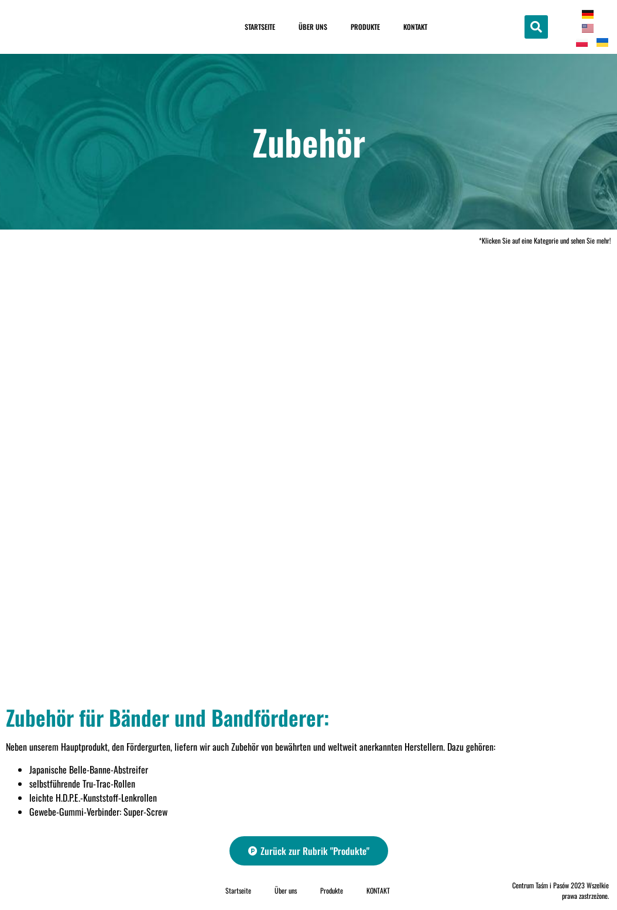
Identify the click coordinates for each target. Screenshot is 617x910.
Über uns (313, 27)
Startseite (260, 27)
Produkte (365, 27)
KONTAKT (415, 27)
